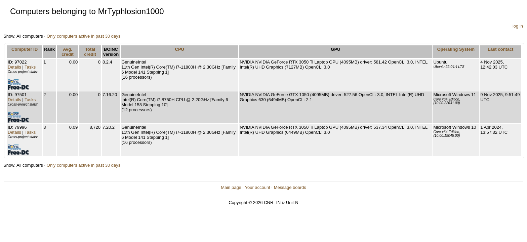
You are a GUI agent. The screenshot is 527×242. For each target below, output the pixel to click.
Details (14, 67)
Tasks (30, 67)
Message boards (290, 187)
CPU (179, 49)
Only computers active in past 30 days (84, 36)
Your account (257, 187)
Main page (231, 187)
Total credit (90, 52)
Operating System (456, 49)
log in (518, 26)
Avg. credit (67, 52)
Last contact (501, 49)
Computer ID (24, 49)
